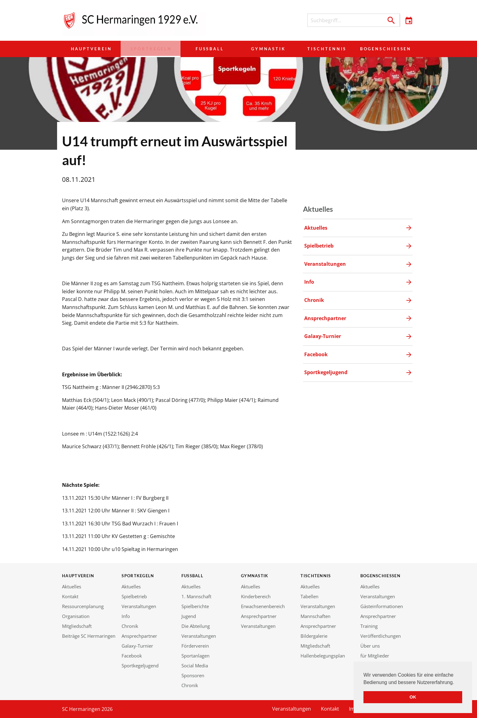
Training (369, 626)
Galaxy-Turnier (137, 646)
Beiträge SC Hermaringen (88, 636)
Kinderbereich (256, 596)
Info (126, 616)
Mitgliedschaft (77, 626)
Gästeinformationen (381, 606)
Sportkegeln (149, 48)
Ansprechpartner (139, 636)
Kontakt (70, 596)
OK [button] (412, 697)
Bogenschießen (384, 48)
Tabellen (309, 596)
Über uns (370, 646)
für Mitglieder (374, 656)
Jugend (188, 616)
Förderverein (195, 646)
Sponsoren (192, 675)
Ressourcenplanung (83, 606)
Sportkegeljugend (140, 665)
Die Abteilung (195, 626)
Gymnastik (266, 48)
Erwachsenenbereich (263, 606)
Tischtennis (324, 48)
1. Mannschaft (196, 596)
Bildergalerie (314, 636)
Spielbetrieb (134, 596)
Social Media (194, 665)
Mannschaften (315, 616)
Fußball (208, 48)
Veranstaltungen (139, 606)
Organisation (75, 616)
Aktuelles (71, 586)
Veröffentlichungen (380, 636)
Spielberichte (195, 606)
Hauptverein (91, 48)
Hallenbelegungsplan (323, 656)
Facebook (132, 656)
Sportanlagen (195, 656)
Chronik (130, 626)
